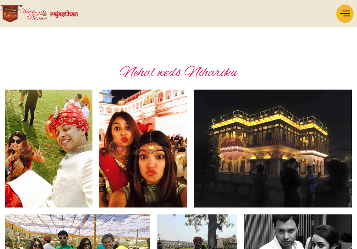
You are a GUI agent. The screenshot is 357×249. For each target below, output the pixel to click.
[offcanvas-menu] (345, 13)
